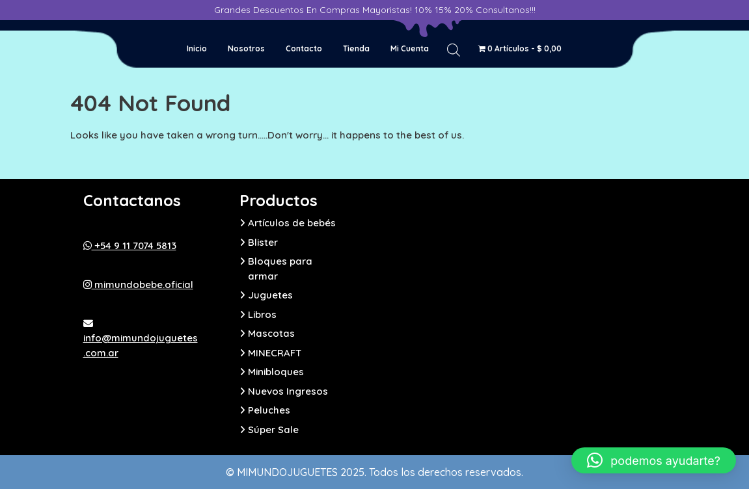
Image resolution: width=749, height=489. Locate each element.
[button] (653, 460)
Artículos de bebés (292, 223)
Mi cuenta (409, 48)
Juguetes (270, 295)
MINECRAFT (274, 353)
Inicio (197, 48)
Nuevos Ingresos (288, 391)
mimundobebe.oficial (138, 284)
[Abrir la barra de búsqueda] (453, 49)
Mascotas (271, 333)
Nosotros (246, 48)
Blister (263, 242)
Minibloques (276, 371)
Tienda (356, 48)
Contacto (304, 48)
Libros (262, 314)
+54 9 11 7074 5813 (129, 245)
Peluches (269, 410)
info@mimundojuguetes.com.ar (140, 339)
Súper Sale (273, 429)
